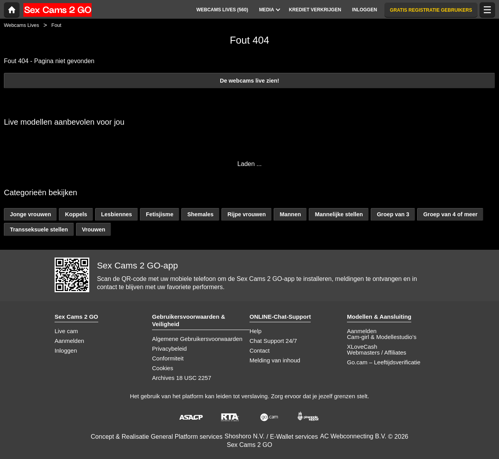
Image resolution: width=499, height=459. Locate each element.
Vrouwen (93, 229)
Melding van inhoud (275, 360)
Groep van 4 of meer (450, 214)
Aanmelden (69, 340)
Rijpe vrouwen (246, 214)
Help (256, 331)
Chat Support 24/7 (273, 340)
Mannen (290, 214)
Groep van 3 (393, 214)
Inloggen (66, 350)
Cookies (162, 368)
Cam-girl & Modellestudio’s (381, 337)
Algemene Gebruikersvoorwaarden (197, 338)
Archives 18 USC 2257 (181, 377)
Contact (260, 350)
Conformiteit (168, 358)
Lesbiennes (116, 214)
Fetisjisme (159, 214)
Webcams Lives (21, 25)
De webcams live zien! (249, 81)
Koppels (76, 214)
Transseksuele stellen (39, 229)
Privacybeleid (169, 348)
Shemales (200, 214)
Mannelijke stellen (339, 214)
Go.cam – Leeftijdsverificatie (383, 362)
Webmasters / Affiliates (376, 352)
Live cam (66, 331)
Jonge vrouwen (30, 214)
